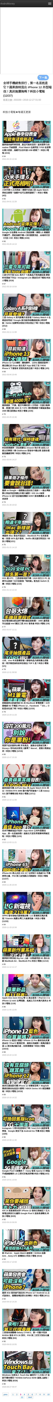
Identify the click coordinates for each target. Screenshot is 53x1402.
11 (22, 1397)
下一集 (43, 77)
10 (48, 1394)
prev (5, 1394)
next (30, 1397)
